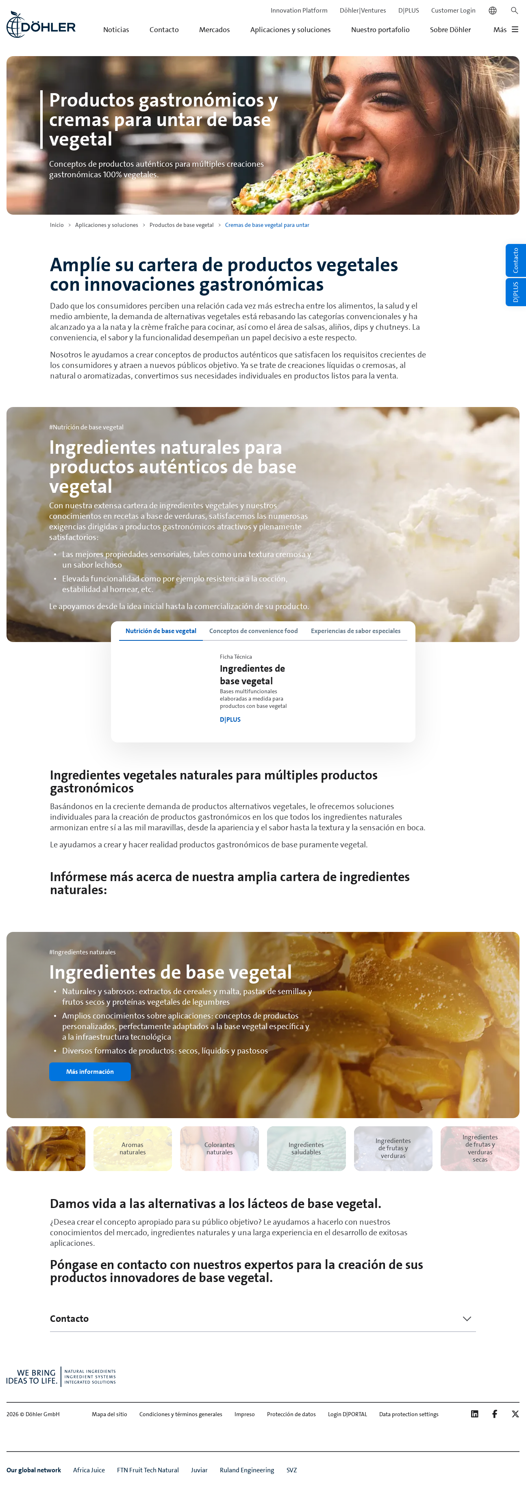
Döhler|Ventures (363, 10)
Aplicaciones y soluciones (290, 30)
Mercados (214, 30)
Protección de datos (291, 1414)
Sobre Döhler (450, 30)
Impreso (245, 1414)
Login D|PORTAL (347, 1414)
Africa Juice (89, 1470)
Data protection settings (409, 1414)
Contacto (164, 30)
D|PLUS (408, 10)
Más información (90, 1071)
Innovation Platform (299, 10)
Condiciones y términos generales (180, 1414)
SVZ (292, 1470)
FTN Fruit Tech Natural (148, 1470)
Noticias (116, 30)
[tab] (161, 631)
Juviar (199, 1470)
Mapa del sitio (109, 1414)
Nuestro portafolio (380, 30)
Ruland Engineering (247, 1470)
